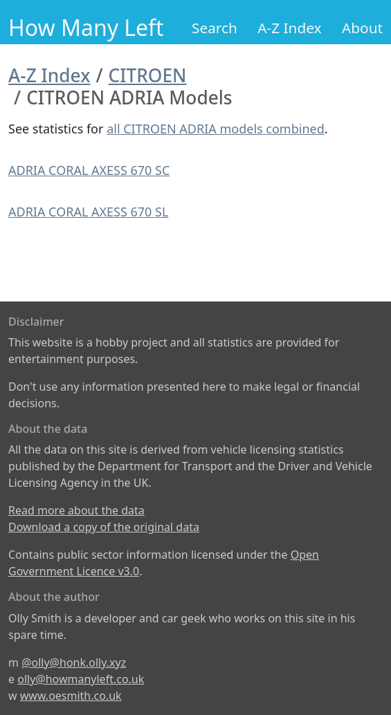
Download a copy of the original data (103, 527)
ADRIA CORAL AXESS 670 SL (88, 211)
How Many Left (86, 27)
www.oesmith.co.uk (71, 695)
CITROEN (148, 75)
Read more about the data (76, 510)
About (362, 27)
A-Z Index (289, 27)
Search (214, 27)
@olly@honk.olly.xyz (73, 662)
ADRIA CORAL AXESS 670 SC (89, 170)
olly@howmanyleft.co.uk (80, 679)
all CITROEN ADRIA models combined (216, 128)
